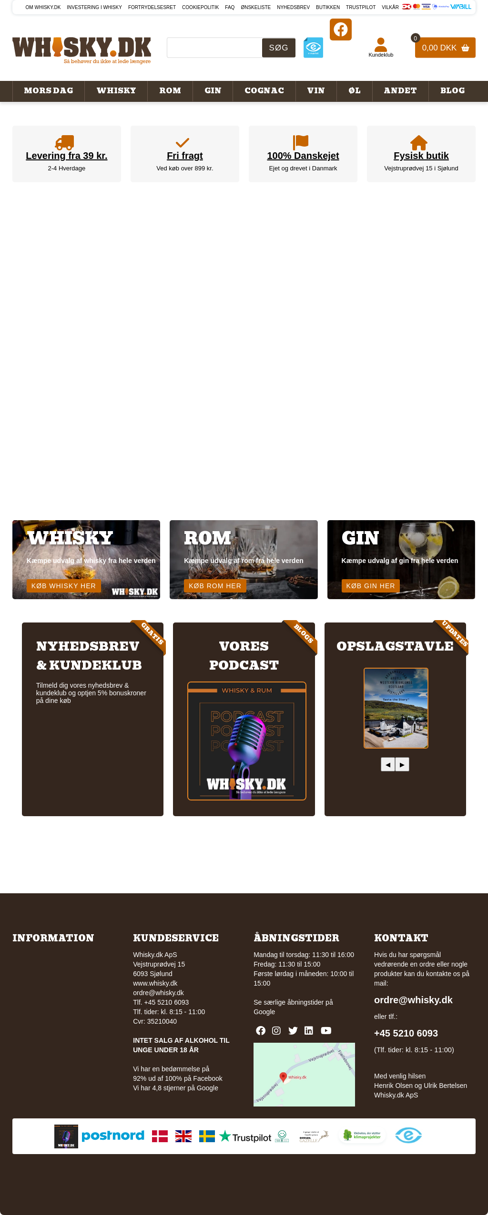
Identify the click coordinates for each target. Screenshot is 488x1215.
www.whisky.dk (155, 983)
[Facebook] (341, 29)
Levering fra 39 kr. (66, 155)
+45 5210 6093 (406, 1033)
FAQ (229, 7)
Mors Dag (48, 91)
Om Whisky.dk (43, 7)
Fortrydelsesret (152, 7)
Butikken (328, 7)
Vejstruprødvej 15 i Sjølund (421, 168)
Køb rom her (215, 586)
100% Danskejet (303, 155)
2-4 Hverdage (67, 168)
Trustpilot (361, 7)
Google (264, 1012)
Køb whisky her (63, 586)
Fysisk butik (421, 155)
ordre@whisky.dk (158, 993)
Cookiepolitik (200, 7)
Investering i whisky (94, 7)
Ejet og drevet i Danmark (303, 168)
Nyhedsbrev (293, 7)
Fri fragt (185, 155)
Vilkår (390, 7)
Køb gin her (371, 586)
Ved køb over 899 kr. (184, 168)
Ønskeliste (256, 7)
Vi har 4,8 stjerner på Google (175, 1088)
